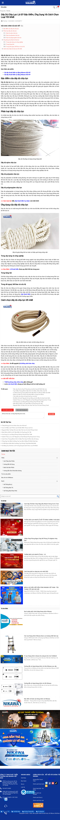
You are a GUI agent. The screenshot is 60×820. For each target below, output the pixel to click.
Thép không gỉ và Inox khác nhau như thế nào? (14, 425)
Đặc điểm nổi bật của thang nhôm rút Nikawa (37, 699)
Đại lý (2, 481)
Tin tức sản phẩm (6, 474)
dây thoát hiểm (25, 294)
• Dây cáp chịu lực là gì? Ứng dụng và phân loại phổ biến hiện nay (30, 389)
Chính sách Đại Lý (38, 797)
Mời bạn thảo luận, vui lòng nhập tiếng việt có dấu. (23, 415)
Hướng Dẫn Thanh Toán (38, 780)
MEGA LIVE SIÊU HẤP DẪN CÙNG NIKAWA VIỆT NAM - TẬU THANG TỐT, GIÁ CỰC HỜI (41, 588)
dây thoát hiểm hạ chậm (22, 201)
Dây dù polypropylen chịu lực (13, 37)
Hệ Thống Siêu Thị (7, 487)
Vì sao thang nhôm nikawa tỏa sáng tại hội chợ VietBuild (40, 656)
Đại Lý (23, 784)
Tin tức (8, 10)
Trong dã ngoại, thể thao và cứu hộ (15, 46)
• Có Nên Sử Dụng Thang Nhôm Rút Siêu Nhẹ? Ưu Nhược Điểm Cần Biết (31, 392)
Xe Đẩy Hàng (16, 811)
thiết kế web (42, 813)
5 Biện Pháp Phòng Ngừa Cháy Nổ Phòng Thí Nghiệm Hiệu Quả (40, 539)
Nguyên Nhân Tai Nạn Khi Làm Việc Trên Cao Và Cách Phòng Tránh (19, 430)
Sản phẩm (3, 7)
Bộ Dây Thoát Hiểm (28, 811)
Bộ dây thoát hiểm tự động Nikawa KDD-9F (17, 74)
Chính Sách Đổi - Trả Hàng (38, 789)
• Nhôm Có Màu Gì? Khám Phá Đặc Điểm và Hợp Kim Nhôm (28, 394)
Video (2, 457)
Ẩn (22, 26)
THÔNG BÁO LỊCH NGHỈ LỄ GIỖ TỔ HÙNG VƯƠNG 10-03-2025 (41, 519)
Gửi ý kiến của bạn (7, 410)
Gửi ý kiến (51, 414)
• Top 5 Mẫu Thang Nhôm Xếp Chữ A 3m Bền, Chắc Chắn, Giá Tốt (30, 391)
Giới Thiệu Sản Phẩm (8, 461)
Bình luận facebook (22, 410)
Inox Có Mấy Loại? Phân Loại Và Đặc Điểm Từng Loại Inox (17, 427)
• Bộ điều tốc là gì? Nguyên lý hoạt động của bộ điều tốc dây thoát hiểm (31, 398)
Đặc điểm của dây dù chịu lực (11, 28)
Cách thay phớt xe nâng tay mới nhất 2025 (36, 571)
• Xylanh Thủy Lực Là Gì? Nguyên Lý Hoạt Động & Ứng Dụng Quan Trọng (32, 400)
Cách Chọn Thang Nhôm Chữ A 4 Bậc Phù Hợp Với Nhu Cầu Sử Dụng (19, 439)
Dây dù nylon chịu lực (11, 33)
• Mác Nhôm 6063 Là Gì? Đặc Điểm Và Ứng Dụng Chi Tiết (28, 403)
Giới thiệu (24, 778)
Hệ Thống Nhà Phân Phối (9, 490)
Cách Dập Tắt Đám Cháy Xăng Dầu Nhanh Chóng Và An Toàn (41, 504)
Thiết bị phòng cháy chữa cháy (13, 382)
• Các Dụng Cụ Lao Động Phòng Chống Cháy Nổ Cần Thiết (28, 401)
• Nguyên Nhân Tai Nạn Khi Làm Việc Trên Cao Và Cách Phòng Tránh (31, 405)
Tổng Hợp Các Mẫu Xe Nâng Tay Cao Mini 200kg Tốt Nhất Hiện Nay (19, 441)
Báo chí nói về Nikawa (7, 477)
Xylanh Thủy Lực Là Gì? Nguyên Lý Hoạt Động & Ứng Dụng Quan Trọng (20, 436)
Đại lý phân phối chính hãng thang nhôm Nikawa (38, 611)
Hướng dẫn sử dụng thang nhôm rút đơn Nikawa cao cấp (40, 666)
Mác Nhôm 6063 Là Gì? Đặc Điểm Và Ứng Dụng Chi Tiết (16, 432)
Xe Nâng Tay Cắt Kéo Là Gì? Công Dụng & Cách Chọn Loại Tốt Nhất (19, 445)
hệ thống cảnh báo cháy (27, 363)
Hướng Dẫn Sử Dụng (8, 464)
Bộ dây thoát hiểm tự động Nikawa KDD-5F (17, 72)
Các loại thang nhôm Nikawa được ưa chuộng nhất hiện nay (41, 636)
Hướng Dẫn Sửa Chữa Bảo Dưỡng (12, 470)
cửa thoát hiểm (12, 384)
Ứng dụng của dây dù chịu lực (11, 40)
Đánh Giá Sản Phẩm (8, 467)
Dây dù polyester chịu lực (12, 35)
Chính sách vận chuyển (37, 793)
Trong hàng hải (10, 44)
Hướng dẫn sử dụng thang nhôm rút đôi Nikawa (37, 683)
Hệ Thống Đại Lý (7, 484)
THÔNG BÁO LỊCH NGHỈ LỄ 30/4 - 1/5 (35, 554)
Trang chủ (2, 10)
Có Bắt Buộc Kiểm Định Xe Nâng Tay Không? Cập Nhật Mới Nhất (18, 443)
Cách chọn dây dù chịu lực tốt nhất (12, 48)
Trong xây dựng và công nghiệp (14, 42)
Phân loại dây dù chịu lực (10, 31)
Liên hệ (23, 787)
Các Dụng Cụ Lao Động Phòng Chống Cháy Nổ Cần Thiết (16, 434)
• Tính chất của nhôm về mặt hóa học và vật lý (25, 396)
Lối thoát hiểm (14, 269)
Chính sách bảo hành (38, 784)
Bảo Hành (24, 781)
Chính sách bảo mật (39, 801)
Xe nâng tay (40, 811)
